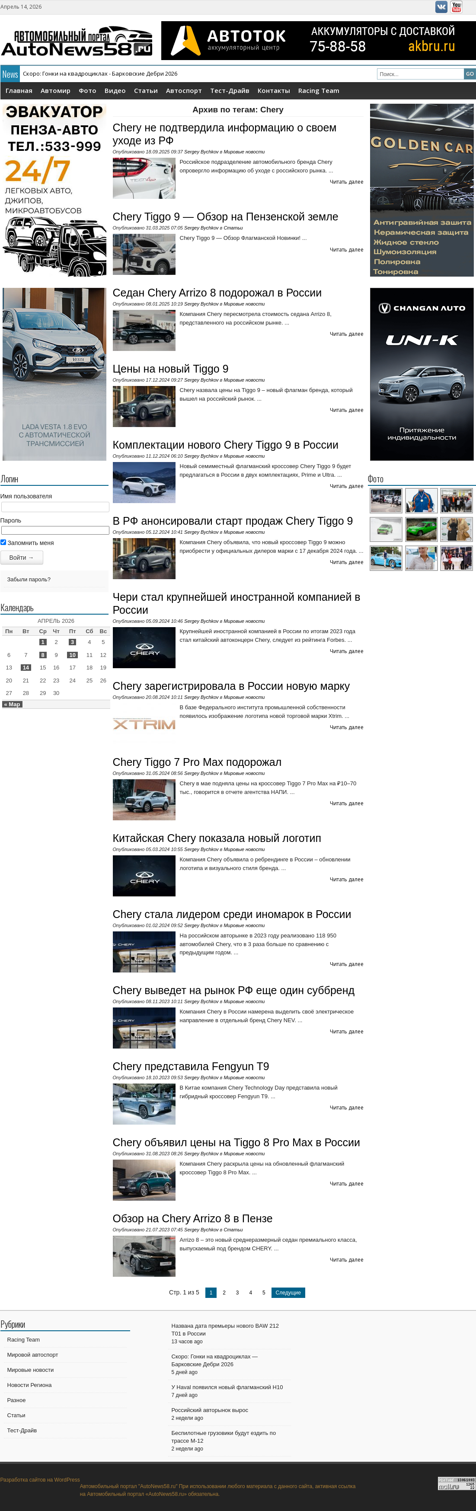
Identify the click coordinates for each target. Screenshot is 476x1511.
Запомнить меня (27, 542)
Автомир (55, 90)
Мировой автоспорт (32, 1355)
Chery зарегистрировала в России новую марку (231, 686)
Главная (19, 90)
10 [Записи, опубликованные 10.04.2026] (72, 655)
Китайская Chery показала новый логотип (217, 838)
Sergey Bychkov (201, 151)
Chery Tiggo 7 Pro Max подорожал (197, 762)
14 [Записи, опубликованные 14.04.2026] (26, 667)
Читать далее (347, 181)
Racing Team (318, 90)
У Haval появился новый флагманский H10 (227, 1387)
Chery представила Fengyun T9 (191, 1066)
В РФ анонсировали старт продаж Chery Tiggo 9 (233, 521)
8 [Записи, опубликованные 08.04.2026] (43, 655)
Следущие (288, 1293)
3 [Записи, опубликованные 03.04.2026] (72, 642)
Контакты (274, 90)
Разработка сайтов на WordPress (40, 1480)
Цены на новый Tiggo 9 (171, 369)
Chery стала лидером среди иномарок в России (232, 914)
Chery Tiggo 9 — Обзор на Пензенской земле (226, 216)
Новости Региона (29, 1385)
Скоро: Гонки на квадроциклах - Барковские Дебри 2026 (100, 73)
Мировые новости (244, 151)
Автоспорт (184, 90)
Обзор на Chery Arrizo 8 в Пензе (193, 1218)
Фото (87, 90)
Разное (16, 1400)
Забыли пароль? (29, 579)
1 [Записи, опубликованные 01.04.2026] (43, 642)
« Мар (12, 704)
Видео (115, 90)
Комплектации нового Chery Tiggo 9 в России (226, 445)
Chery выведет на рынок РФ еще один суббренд (234, 990)
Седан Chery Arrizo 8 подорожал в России (217, 293)
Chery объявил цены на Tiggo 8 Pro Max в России (236, 1142)
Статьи (146, 90)
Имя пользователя (26, 496)
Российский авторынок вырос (210, 1410)
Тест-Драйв (229, 90)
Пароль (11, 520)
